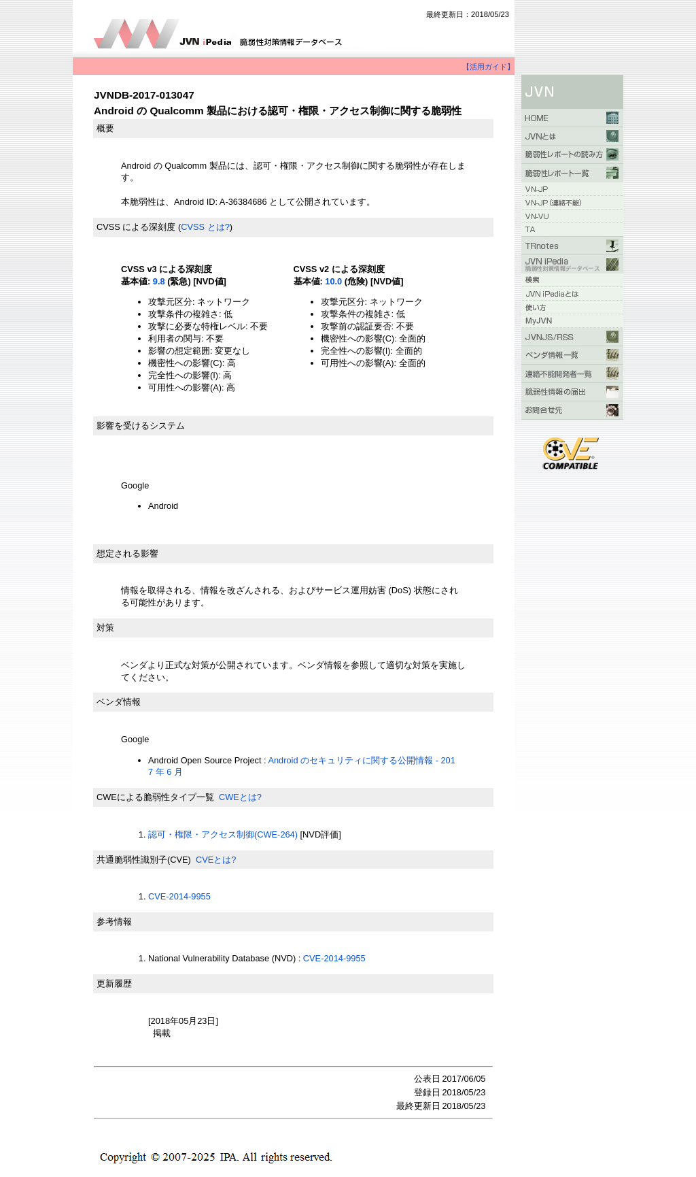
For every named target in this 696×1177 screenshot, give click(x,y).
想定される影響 (127, 553)
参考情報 (114, 921)
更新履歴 (114, 983)
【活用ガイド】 (488, 67)
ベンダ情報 (119, 702)
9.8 (159, 281)
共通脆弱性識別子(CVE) (144, 860)
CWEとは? (240, 797)
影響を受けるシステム (141, 425)
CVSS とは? (205, 227)
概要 (105, 128)
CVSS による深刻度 (136, 227)
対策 (105, 628)
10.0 (333, 281)
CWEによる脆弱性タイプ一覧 (155, 797)
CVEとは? (216, 860)
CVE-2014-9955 (179, 896)
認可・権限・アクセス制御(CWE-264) (223, 834)
